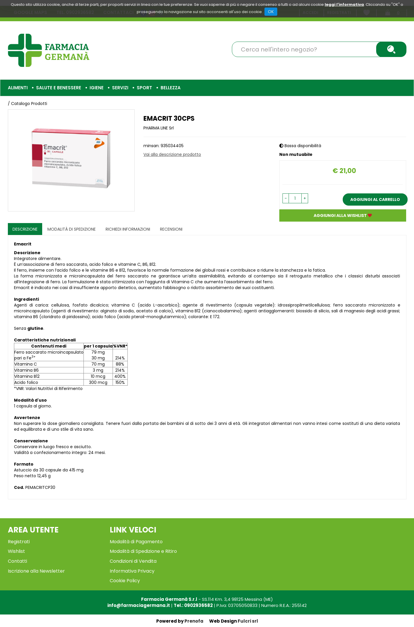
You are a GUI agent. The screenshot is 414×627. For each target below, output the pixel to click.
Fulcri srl (248, 621)
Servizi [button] (120, 88)
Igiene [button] (97, 88)
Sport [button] (144, 88)
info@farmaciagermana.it (138, 605)
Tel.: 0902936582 (193, 605)
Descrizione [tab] (25, 229)
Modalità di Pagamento (136, 541)
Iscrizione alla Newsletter (36, 571)
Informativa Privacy (132, 571)
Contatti (17, 561)
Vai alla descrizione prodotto (172, 154)
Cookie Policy (125, 580)
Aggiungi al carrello (375, 199)
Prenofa (193, 621)
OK (271, 12)
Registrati (19, 541)
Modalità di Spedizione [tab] (71, 229)
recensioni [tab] (171, 229)
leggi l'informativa (344, 4)
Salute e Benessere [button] (58, 88)
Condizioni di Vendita (133, 561)
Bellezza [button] (171, 88)
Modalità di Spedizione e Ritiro (143, 551)
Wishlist (16, 551)
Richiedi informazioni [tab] (128, 229)
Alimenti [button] (18, 88)
